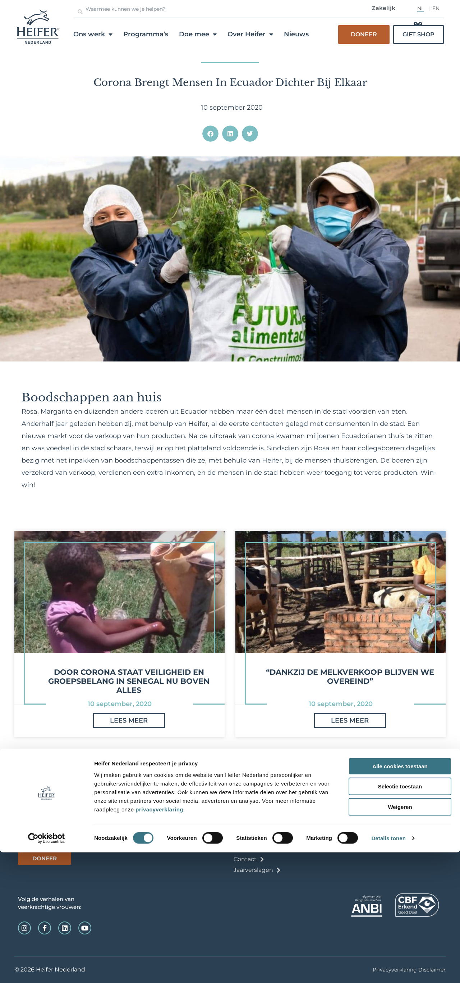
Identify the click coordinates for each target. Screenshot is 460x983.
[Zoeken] (80, 12)
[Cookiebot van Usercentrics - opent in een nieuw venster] (46, 969)
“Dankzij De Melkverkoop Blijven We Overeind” (350, 677)
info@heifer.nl (33, 813)
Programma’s (145, 34)
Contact (245, 859)
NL (420, 8)
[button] (210, 134)
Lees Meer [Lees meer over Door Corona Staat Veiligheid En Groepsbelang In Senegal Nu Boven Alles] (129, 725)
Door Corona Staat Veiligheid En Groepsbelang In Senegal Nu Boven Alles (129, 681)
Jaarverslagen (253, 869)
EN (436, 8)
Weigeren (400, 937)
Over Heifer (250, 34)
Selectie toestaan (400, 917)
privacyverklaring (159, 940)
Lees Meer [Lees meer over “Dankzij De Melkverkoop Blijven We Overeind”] (350, 725)
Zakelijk (383, 8)
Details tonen (388, 969)
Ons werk (92, 34)
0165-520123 (35, 806)
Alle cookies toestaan (399, 896)
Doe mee (198, 34)
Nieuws (296, 34)
